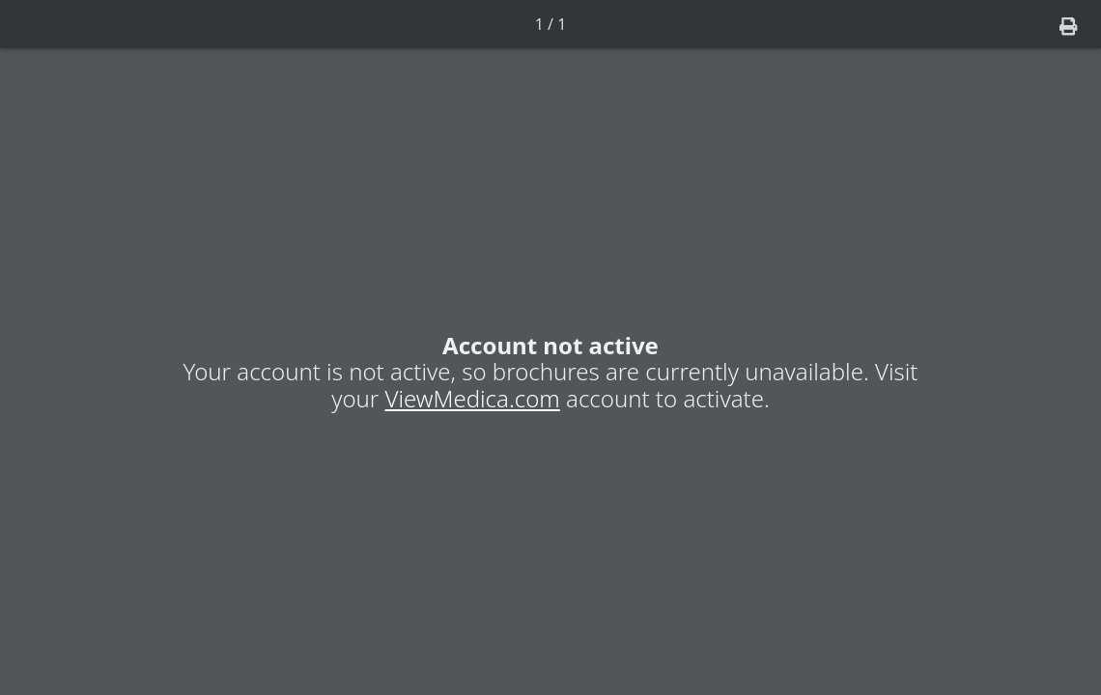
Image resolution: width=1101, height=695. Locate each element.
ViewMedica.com (472, 398)
